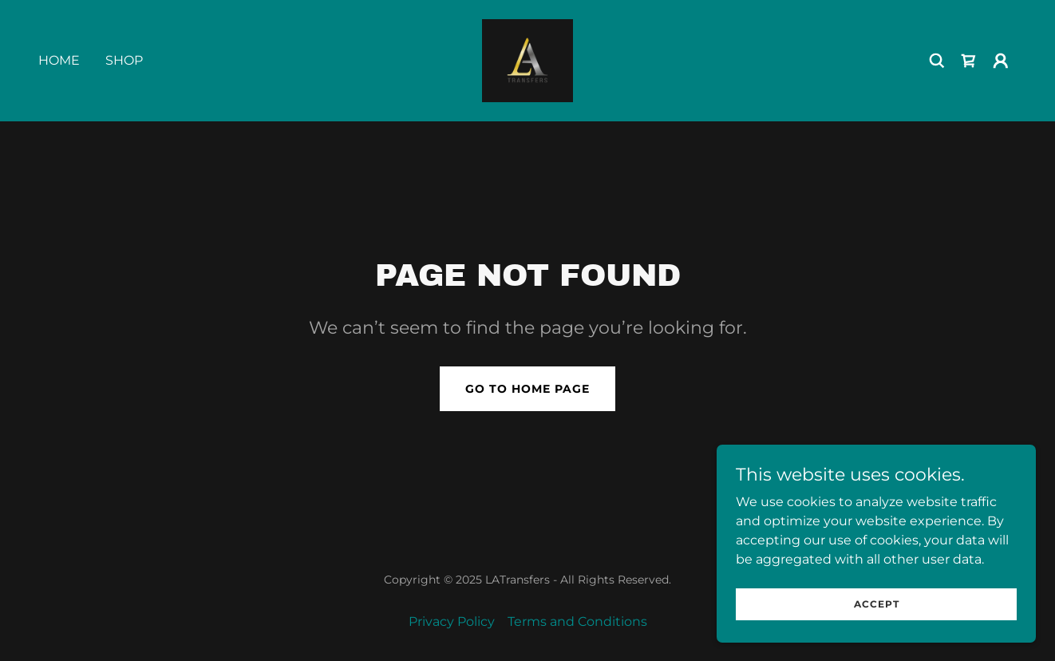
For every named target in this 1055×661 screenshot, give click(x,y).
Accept (876, 625)
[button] (1001, 61)
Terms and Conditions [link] (577, 621)
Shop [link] (124, 60)
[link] (527, 59)
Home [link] (59, 60)
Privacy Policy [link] (452, 621)
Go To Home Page (527, 389)
